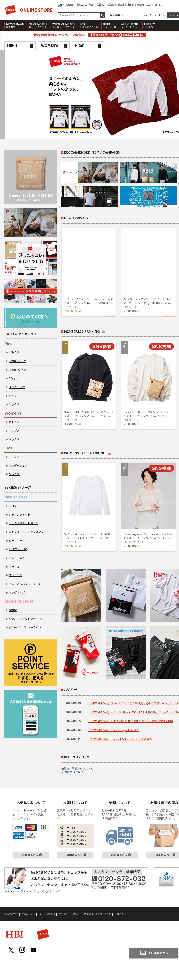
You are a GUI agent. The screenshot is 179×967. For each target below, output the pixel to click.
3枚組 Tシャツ (17, 361)
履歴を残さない (74, 772)
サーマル (14, 566)
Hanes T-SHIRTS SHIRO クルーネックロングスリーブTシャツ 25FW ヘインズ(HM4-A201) (147, 416)
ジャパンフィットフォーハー (26, 618)
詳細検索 (115, 15)
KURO (172, 15)
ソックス (14, 404)
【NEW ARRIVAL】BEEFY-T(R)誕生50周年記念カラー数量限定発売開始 (130, 721)
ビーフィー (15, 540)
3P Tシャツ (15, 506)
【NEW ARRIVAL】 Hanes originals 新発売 (113, 730)
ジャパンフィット (19, 514)
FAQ (40, 914)
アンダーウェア (18, 465)
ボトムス (14, 352)
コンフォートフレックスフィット (29, 532)
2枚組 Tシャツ (17, 369)
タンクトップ (17, 387)
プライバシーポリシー (69, 914)
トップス (14, 430)
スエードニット (18, 558)
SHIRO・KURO (18, 549)
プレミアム (15, 575)
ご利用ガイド (28, 914)
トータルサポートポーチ (23, 523)
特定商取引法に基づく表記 (97, 914)
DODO (13, 610)
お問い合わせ (121, 914)
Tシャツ (13, 378)
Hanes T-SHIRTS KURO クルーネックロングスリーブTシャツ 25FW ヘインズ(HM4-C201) (89, 416)
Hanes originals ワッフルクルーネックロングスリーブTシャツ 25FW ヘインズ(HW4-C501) (147, 538)
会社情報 (50, 914)
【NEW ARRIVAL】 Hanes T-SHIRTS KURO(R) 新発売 (120, 739)
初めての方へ (11, 914)
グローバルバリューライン (25, 584)
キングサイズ (17, 592)
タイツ (13, 395)
